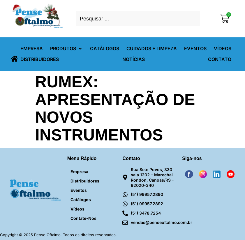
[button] (66, 48)
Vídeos (77, 208)
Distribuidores (84, 180)
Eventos (78, 190)
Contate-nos (83, 218)
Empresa (79, 171)
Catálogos (80, 199)
